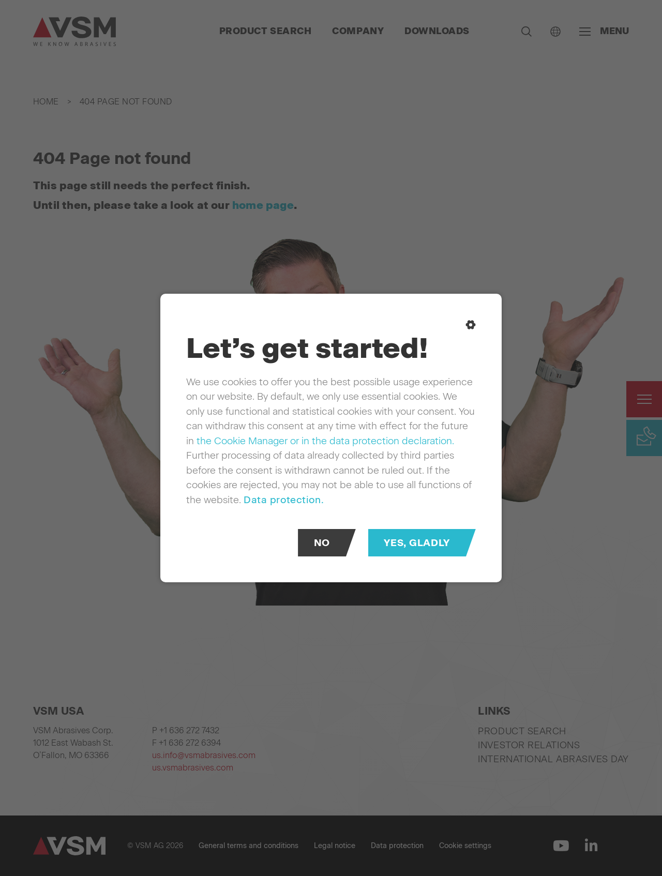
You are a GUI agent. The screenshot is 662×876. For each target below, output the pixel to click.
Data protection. (284, 500)
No (322, 543)
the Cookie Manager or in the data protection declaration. (325, 441)
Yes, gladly (416, 543)
